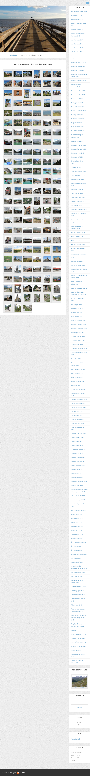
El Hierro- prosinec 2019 (78, 202)
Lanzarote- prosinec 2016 (79, 399)
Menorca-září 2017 (77, 486)
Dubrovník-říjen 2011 (77, 190)
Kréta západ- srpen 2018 (78, 369)
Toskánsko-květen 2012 (78, 634)
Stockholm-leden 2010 (78, 595)
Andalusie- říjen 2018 (77, 70)
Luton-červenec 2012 (77, 454)
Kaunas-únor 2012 (77, 345)
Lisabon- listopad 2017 (78, 419)
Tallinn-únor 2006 (76, 605)
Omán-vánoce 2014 (77, 526)
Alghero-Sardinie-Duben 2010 (78, 24)
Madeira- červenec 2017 (78, 458)
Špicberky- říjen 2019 (77, 591)
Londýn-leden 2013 (77, 442)
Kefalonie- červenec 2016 (79, 349)
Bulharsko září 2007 (77, 157)
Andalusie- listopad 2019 (78, 66)
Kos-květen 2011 (76, 359)
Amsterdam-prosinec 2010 (77, 57)
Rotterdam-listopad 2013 (79, 554)
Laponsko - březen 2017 (78, 403)
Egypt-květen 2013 (77, 194)
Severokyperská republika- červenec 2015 (79, 567)
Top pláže (74, 630)
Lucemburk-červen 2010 (78, 450)
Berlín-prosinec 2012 (77, 127)
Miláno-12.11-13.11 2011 (78, 496)
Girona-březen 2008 (77, 236)
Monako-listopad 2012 (78, 500)
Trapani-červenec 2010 (78, 638)
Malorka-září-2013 (76, 474)
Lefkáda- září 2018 (76, 411)
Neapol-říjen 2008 (76, 514)
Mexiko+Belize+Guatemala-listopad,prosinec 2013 (79, 491)
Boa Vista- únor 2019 (77, 131)
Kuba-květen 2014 (76, 377)
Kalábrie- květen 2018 (78, 337)
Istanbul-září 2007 (76, 313)
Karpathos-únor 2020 (77, 341)
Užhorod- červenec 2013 (78, 646)
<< (73, 724)
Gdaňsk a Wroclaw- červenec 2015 (77, 227)
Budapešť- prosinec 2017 (79, 145)
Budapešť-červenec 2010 (79, 149)
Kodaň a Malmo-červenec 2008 (79, 354)
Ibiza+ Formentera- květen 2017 (77, 283)
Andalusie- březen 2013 (78, 62)
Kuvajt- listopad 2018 (77, 381)
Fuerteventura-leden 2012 (77, 221)
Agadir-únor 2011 (76, 15)
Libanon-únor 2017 (77, 415)
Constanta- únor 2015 (78, 175)
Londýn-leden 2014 (77, 446)
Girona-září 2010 (76, 240)
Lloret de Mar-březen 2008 (77, 428)
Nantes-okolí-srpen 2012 (78, 510)
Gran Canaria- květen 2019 (78, 250)
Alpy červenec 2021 (77, 40)
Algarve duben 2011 (77, 19)
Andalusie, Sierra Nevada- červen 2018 (79, 75)
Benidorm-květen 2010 (78, 119)
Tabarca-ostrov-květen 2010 (78, 600)
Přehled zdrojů (75, 739)
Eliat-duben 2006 (76, 206)
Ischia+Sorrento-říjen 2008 (77, 299)
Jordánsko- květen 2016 (78, 325)
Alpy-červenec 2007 (77, 44)
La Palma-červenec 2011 (78, 389)
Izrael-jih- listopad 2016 (78, 321)
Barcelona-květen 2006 (78, 91)
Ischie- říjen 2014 (76, 305)
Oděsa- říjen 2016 (76, 522)
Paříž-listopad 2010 (77, 534)
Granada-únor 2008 (77, 261)
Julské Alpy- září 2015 (77, 333)
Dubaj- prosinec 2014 (77, 179)
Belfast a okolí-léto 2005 (78, 111)
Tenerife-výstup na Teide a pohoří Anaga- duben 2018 (78, 617)
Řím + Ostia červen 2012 (78, 542)
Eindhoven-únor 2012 (78, 198)
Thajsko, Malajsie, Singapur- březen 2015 (78, 625)
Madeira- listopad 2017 (78, 462)
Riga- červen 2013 (76, 538)
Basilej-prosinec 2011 (77, 103)
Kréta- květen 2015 (77, 373)
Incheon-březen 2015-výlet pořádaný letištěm (78, 293)
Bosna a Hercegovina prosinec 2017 (77, 136)
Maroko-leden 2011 (77, 478)
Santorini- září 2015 (77, 562)
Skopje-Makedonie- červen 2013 (77, 581)
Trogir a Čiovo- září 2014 (78, 642)
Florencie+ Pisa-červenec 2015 (78, 215)
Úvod (4, 54)
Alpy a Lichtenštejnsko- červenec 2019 (78, 35)
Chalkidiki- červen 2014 (78, 171)
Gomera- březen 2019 (78, 244)
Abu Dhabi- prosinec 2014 (79, 11)
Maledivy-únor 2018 (77, 470)
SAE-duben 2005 (76, 558)
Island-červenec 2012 (77, 309)
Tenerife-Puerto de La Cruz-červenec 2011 (78, 610)
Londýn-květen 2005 (77, 438)
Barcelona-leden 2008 (78, 95)
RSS (23, 773)
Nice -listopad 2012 (77, 518)
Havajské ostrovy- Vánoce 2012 (79, 270)
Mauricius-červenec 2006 (79, 482)
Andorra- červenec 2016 (78, 80)
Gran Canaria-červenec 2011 (78, 256)
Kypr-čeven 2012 (76, 385)
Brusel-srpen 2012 (76, 141)
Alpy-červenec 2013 (77, 48)
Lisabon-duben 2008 (77, 423)
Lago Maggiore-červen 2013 (78, 394)
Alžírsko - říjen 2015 (77, 52)
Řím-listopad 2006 (76, 550)
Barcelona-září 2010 (77, 99)
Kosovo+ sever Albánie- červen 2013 (78, 364)
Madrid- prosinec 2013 (78, 466)
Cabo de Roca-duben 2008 (77, 162)
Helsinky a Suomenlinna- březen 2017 (79, 276)
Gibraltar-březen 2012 (78, 232)
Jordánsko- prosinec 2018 (79, 329)
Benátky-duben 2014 (77, 115)
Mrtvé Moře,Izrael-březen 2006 (79, 505)
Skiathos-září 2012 (77, 576)
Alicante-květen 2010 (77, 30)
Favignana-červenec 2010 (79, 210)
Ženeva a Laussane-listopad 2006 (77, 662)
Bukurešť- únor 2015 (77, 153)
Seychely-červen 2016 (78, 572)
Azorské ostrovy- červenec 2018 (76, 86)
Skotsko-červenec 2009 (78, 587)
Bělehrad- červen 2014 (78, 107)
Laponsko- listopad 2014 (78, 407)
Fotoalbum (13, 55)
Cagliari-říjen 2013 (76, 167)
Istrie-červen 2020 (76, 317)
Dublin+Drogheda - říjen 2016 (78, 184)
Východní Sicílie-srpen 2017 (78, 655)
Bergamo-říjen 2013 (77, 123)
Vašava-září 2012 (76, 650)
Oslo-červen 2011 (76, 530)
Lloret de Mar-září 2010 (78, 434)
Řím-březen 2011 (76, 546)
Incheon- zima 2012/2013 (79, 288)
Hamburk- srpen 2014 (78, 265)
